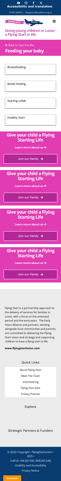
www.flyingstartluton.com (22, 348)
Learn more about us (29, 147)
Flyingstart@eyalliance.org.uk (38, 12)
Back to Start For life (19, 45)
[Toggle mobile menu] (54, 21)
